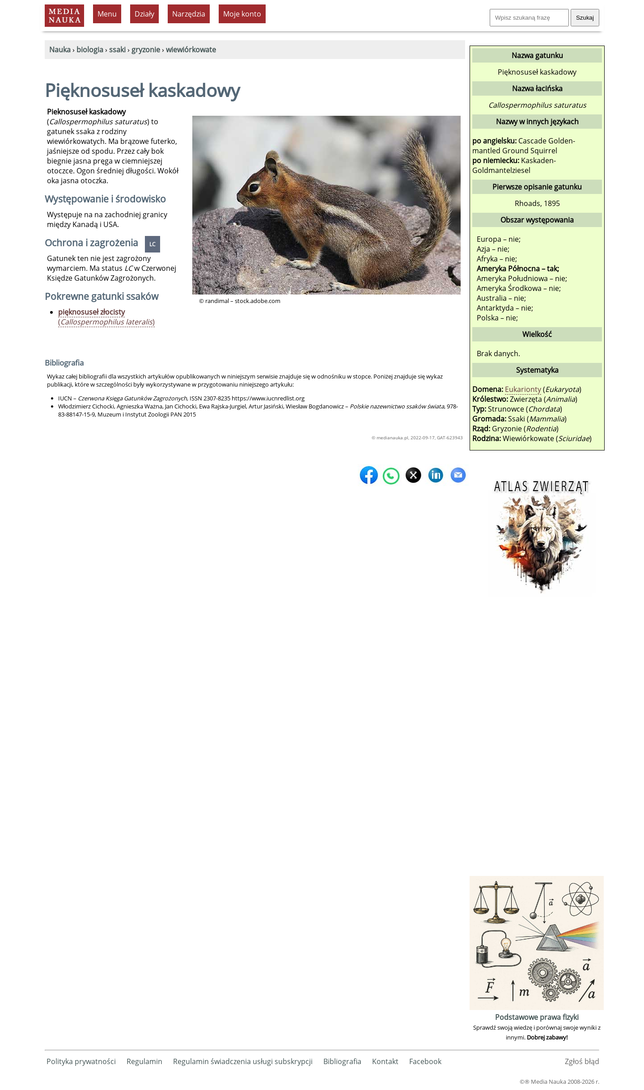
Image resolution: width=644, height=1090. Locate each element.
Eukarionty (523, 389)
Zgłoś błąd (582, 1061)
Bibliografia (342, 1061)
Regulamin (144, 1061)
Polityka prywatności (81, 1061)
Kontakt (385, 1061)
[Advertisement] (537, 740)
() (106, 317)
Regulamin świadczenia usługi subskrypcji (243, 1061)
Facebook (425, 1061)
